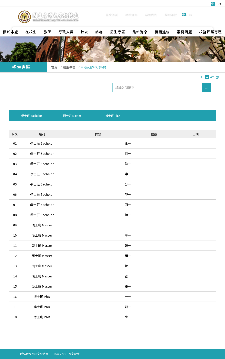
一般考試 (72, 210)
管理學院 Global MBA (81, 252)
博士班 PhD (112, 115)
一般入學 (72, 269)
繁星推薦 (72, 159)
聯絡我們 (151, 10)
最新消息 (140, 23)
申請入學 (72, 167)
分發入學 (72, 176)
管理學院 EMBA (77, 244)
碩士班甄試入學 (77, 227)
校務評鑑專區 (210, 23)
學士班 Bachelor (31, 115)
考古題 (71, 218)
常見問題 (184, 23)
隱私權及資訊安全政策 (34, 322)
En (190, 10)
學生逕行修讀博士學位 (82, 286)
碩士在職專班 (75, 235)
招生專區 (117, 23)
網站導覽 (171, 10)
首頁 (52, 67)
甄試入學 (72, 277)
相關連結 (132, 10)
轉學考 (71, 201)
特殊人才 (72, 150)
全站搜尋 (203, 10)
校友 (84, 23)
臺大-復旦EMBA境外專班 (83, 260)
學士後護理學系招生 (80, 184)
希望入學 (72, 142)
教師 (47, 23)
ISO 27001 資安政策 (67, 322)
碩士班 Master (72, 115)
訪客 (99, 23)
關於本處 (10, 23)
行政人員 (66, 23)
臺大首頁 (112, 10)
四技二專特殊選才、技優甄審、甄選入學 (94, 193)
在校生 (31, 23)
